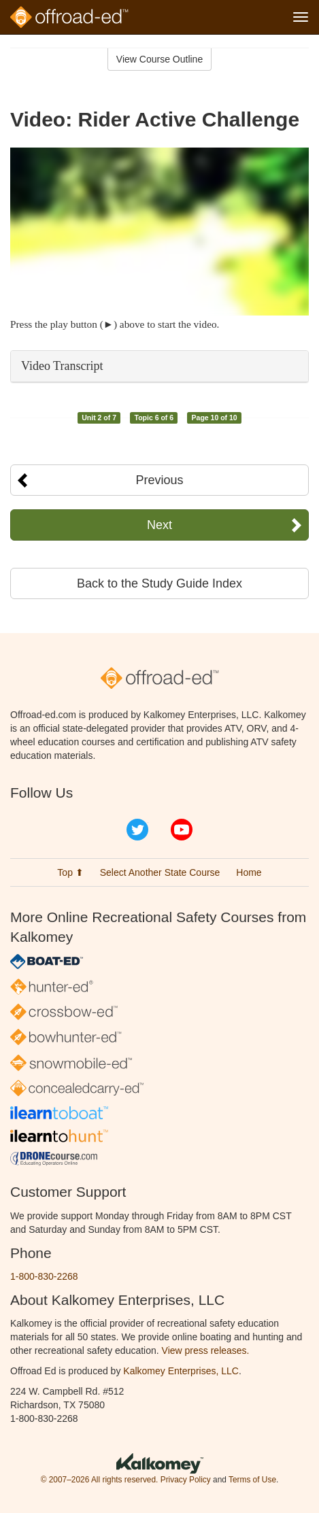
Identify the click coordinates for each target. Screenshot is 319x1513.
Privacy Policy (186, 1479)
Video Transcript (62, 366)
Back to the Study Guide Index (159, 583)
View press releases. (206, 1350)
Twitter (137, 829)
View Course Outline (159, 59)
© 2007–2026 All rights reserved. (99, 1479)
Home (248, 872)
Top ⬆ (70, 872)
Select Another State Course (160, 872)
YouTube (181, 829)
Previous (159, 480)
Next (159, 525)
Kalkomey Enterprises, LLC (181, 1370)
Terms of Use (252, 1479)
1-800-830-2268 (44, 1276)
